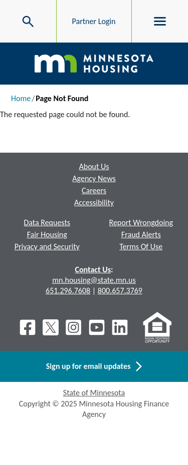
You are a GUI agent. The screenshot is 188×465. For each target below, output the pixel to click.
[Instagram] (74, 327)
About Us (94, 166)
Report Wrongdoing (141, 222)
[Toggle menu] (160, 22)
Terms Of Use (140, 246)
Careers (94, 190)
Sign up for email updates (94, 366)
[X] (51, 327)
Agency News (93, 178)
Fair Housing (47, 234)
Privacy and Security (47, 246)
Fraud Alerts (141, 234)
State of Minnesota (94, 392)
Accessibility (94, 202)
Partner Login (94, 21)
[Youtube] (97, 327)
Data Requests (47, 222)
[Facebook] (28, 327)
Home (21, 98)
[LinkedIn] (121, 327)
